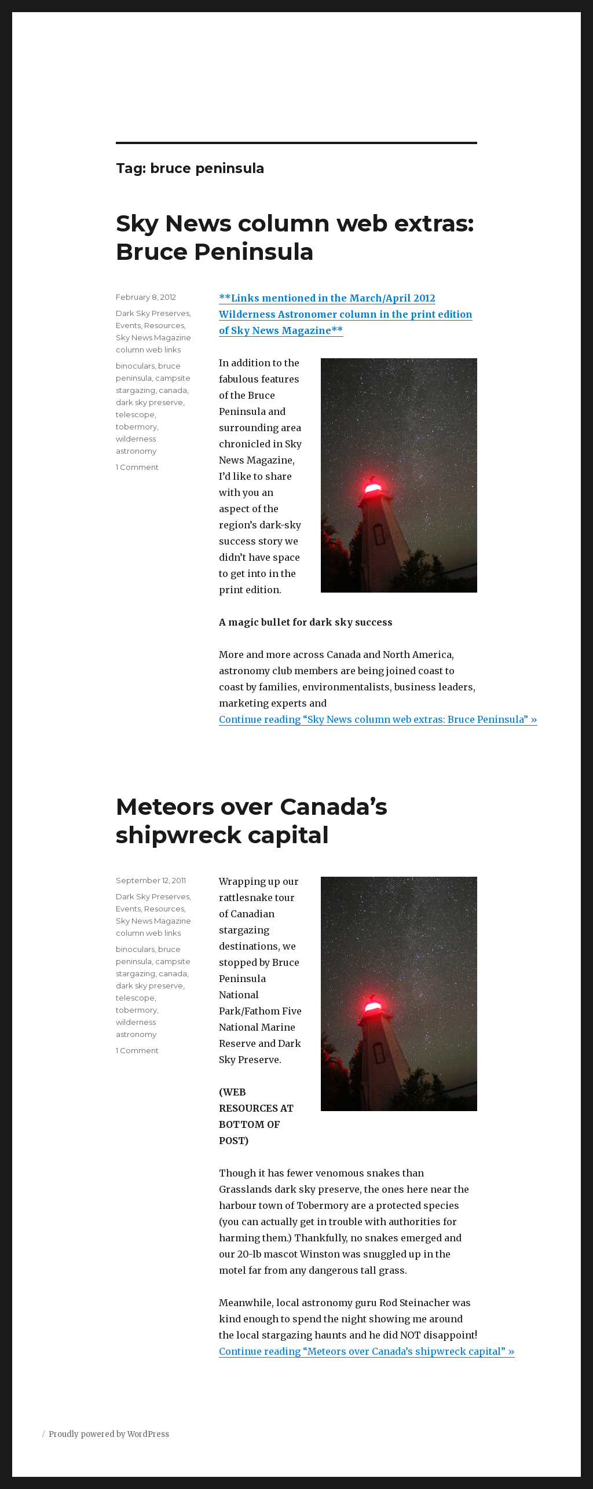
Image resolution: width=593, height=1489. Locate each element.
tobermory (136, 426)
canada (173, 390)
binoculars (135, 365)
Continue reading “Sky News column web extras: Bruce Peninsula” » (378, 719)
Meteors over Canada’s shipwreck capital (251, 820)
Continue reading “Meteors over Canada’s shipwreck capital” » (367, 1351)
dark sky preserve (149, 402)
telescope (135, 414)
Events (128, 325)
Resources (164, 325)
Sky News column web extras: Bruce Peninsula (295, 237)
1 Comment (137, 467)
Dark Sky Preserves (152, 313)
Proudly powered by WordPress (109, 1434)
